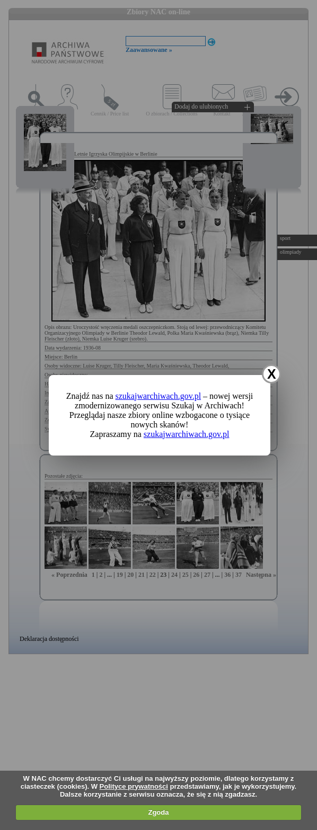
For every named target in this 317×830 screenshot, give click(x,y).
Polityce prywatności (134, 786)
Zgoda (158, 812)
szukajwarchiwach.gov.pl (158, 395)
